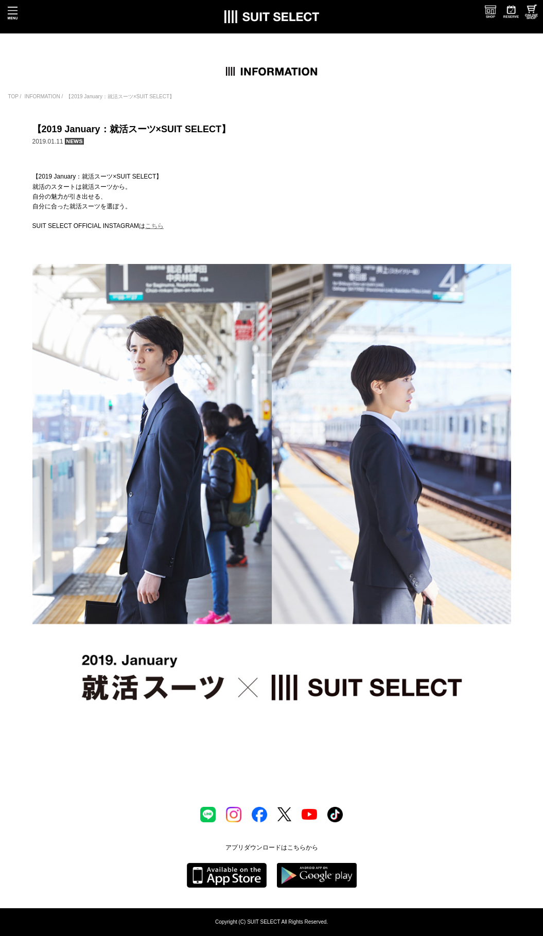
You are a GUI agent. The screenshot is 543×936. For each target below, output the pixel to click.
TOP (13, 96)
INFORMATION (42, 96)
